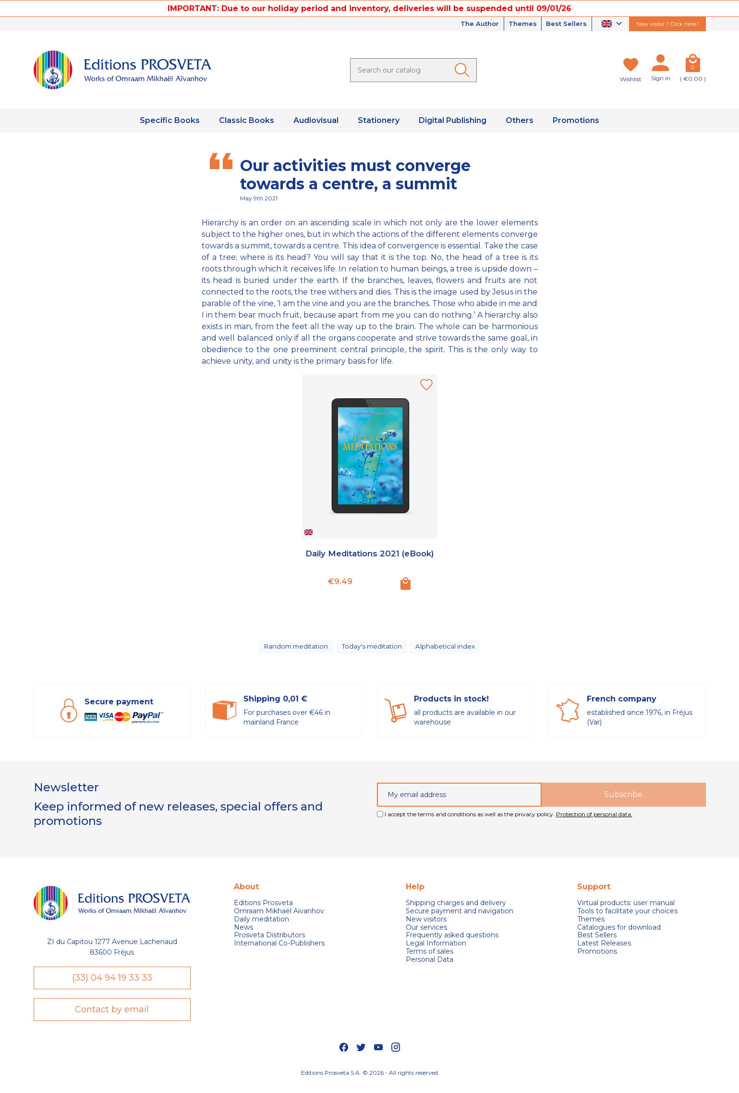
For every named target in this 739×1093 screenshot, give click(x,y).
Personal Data (429, 964)
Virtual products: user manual (626, 907)
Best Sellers (565, 24)
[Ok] (464, 70)
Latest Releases (604, 948)
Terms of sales (429, 956)
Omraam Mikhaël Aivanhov (279, 915)
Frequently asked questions (452, 940)
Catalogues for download (619, 932)
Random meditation (295, 649)
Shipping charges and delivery (456, 907)
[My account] (660, 64)
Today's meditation (373, 649)
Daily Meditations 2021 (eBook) (370, 559)
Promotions (597, 956)
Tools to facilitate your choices (627, 915)
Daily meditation (261, 924)
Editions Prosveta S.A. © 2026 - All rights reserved (369, 1081)
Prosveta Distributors (269, 940)
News (243, 932)
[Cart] (693, 65)
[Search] (413, 70)
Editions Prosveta (263, 907)
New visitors (426, 924)
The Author (471, 24)
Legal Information (436, 948)
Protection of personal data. (594, 818)
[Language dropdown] (613, 24)
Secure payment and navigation (459, 915)
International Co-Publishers (279, 948)
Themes (518, 24)
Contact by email (112, 1016)
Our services (426, 932)
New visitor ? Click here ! (667, 24)
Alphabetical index (448, 649)
